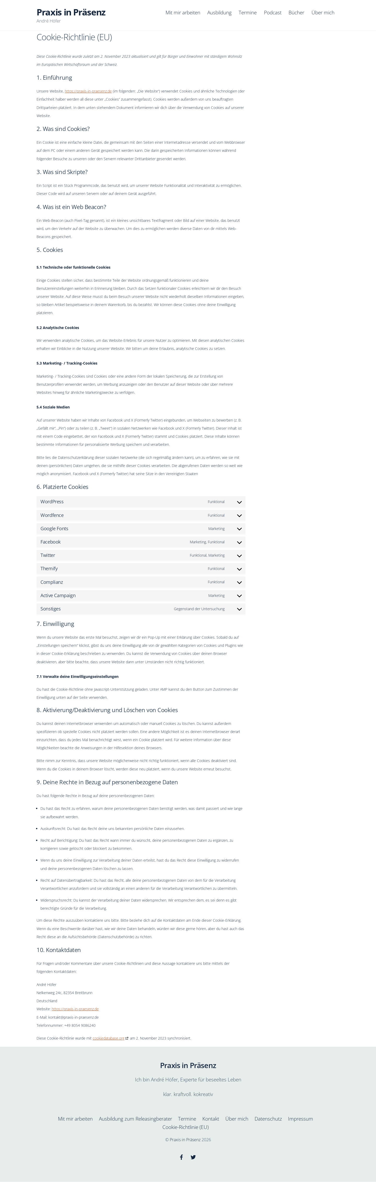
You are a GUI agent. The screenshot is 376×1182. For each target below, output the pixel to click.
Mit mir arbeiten (183, 12)
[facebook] (181, 1157)
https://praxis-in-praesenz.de (88, 91)
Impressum (300, 1119)
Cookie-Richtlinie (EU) (185, 1127)
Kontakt (210, 1119)
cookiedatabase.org (108, 1038)
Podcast (272, 12)
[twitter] (193, 1157)
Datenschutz (268, 1119)
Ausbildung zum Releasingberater (135, 1119)
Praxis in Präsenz (185, 1140)
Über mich (323, 12)
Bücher (296, 12)
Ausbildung (219, 12)
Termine (248, 12)
